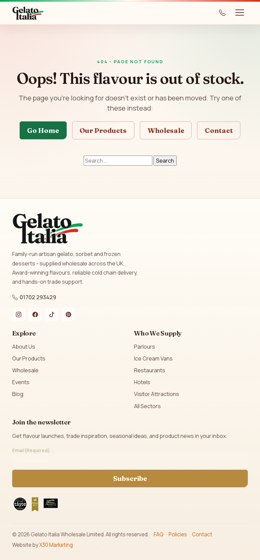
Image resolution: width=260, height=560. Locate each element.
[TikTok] (51, 314)
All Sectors (147, 406)
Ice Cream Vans (153, 358)
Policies (178, 534)
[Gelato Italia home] (28, 13)
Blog (17, 394)
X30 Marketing (56, 545)
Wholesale (166, 130)
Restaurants (149, 370)
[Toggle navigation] (240, 13)
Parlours (144, 346)
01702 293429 (34, 297)
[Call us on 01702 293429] (222, 12)
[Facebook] (35, 314)
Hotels (142, 382)
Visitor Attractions (156, 394)
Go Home (43, 130)
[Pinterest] (68, 314)
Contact (219, 130)
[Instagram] (18, 314)
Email (31, 450)
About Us (23, 346)
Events (20, 382)
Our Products (103, 130)
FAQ (159, 534)
